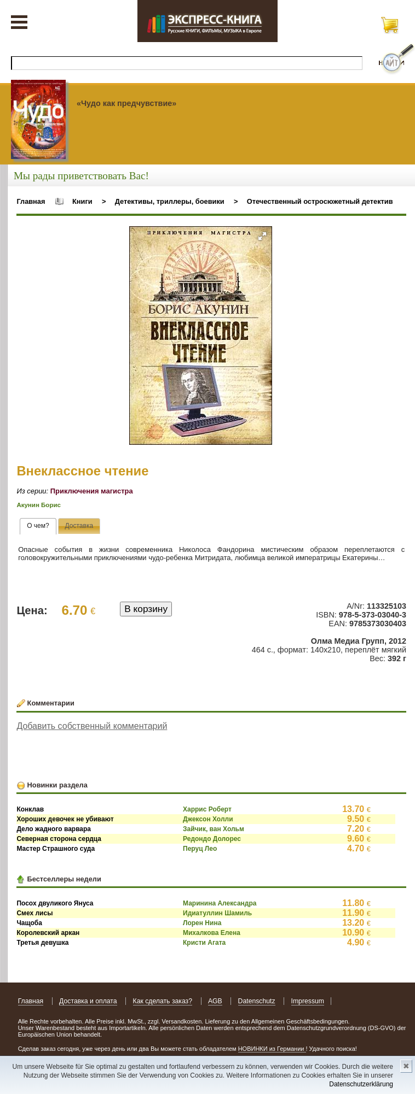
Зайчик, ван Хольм (213, 829)
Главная (30, 201)
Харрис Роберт (207, 809)
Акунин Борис (38, 505)
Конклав (30, 809)
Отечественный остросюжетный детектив (320, 201)
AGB (215, 1001)
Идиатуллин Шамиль (217, 913)
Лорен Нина (202, 923)
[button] (262, 236)
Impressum (308, 1001)
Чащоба (29, 923)
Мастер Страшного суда (55, 848)
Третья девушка (42, 942)
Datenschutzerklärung (361, 1084)
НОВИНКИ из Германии (272, 1048)
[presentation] (38, 526)
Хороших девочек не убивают (64, 819)
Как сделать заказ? (163, 1001)
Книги (82, 201)
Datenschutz (256, 1001)
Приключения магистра (91, 491)
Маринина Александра (219, 903)
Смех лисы (34, 913)
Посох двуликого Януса (54, 903)
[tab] (38, 526)
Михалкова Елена (211, 933)
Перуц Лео (200, 848)
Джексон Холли (208, 819)
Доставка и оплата (88, 1001)
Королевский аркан (47, 933)
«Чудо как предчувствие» (126, 103)
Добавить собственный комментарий (91, 726)
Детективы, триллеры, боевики (169, 201)
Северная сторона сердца (58, 839)
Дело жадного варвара (53, 829)
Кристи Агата (204, 942)
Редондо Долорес (212, 839)
